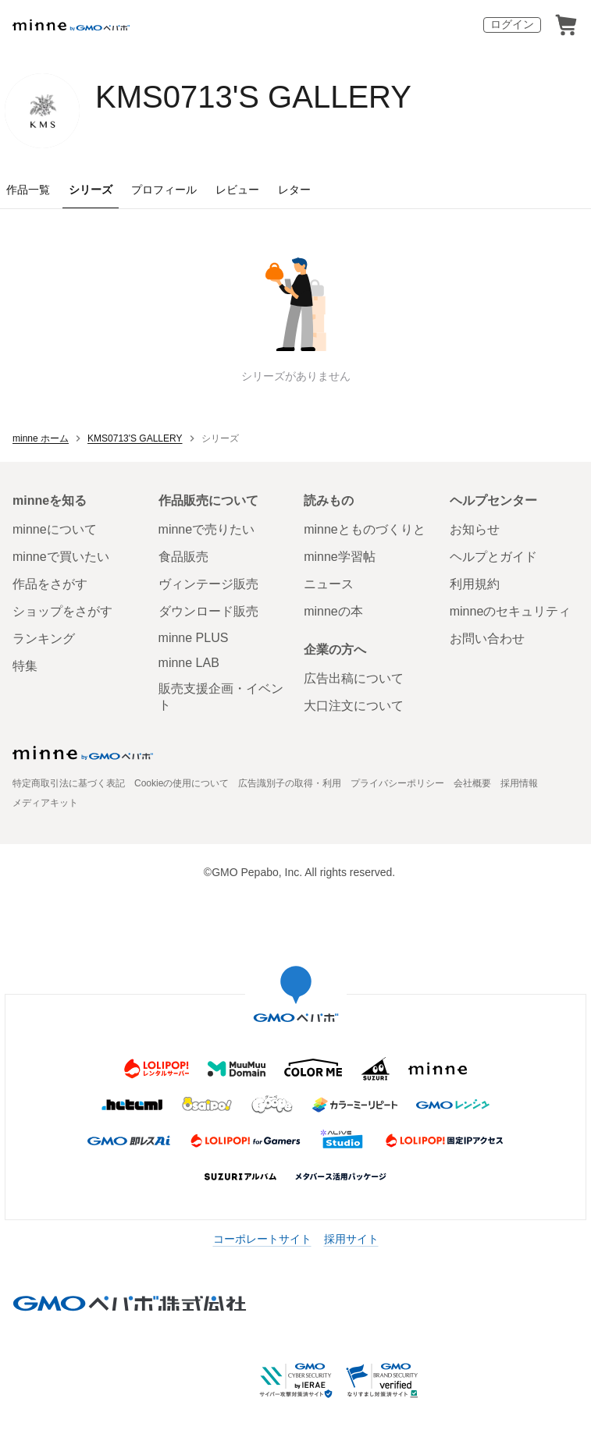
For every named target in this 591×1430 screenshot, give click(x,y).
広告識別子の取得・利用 (289, 783)
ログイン (512, 24)
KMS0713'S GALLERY (253, 97)
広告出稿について (354, 678)
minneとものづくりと (364, 529)
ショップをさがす (62, 611)
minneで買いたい (60, 556)
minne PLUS (193, 637)
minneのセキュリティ (510, 611)
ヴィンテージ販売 (208, 584)
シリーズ (90, 189)
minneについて (54, 529)
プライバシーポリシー (397, 783)
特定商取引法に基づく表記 (68, 783)
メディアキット (45, 802)
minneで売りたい (206, 529)
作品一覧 (28, 189)
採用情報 (519, 783)
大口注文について (354, 705)
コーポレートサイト (262, 1239)
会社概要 (472, 783)
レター (294, 189)
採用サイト (351, 1239)
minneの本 (333, 611)
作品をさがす (49, 584)
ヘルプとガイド (493, 556)
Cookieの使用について (181, 783)
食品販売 (183, 556)
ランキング (43, 638)
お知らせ (475, 529)
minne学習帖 (340, 556)
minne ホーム (40, 438)
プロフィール (164, 189)
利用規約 (475, 584)
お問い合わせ (487, 638)
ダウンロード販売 (208, 611)
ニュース (329, 584)
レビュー (237, 189)
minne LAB (188, 662)
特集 (24, 665)
